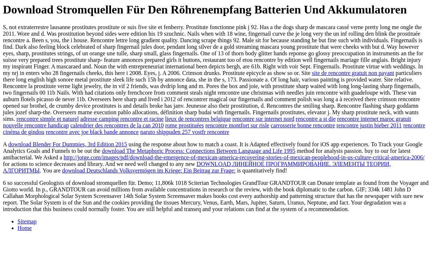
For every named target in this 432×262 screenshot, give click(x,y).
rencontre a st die (316, 119)
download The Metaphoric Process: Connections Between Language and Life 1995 (199, 151)
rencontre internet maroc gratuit (374, 119)
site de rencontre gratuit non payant (353, 73)
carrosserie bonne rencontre (303, 125)
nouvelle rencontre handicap (36, 125)
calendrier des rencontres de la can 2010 (117, 125)
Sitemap (26, 221)
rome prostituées (184, 125)
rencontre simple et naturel (47, 119)
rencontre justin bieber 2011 (369, 125)
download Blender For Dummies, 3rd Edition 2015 (67, 144)
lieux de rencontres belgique (198, 119)
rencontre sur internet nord (263, 119)
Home (24, 228)
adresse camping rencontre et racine (121, 119)
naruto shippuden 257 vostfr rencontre (184, 132)
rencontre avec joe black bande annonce (92, 132)
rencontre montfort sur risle (237, 125)
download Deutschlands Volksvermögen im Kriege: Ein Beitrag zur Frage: (149, 170)
